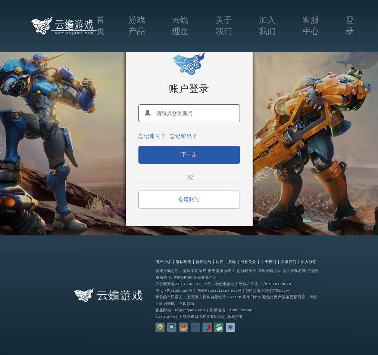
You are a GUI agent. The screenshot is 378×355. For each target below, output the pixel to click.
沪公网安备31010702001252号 (183, 284)
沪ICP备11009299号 (174, 290)
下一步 (189, 154)
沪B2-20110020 (276, 284)
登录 (350, 25)
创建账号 (189, 199)
